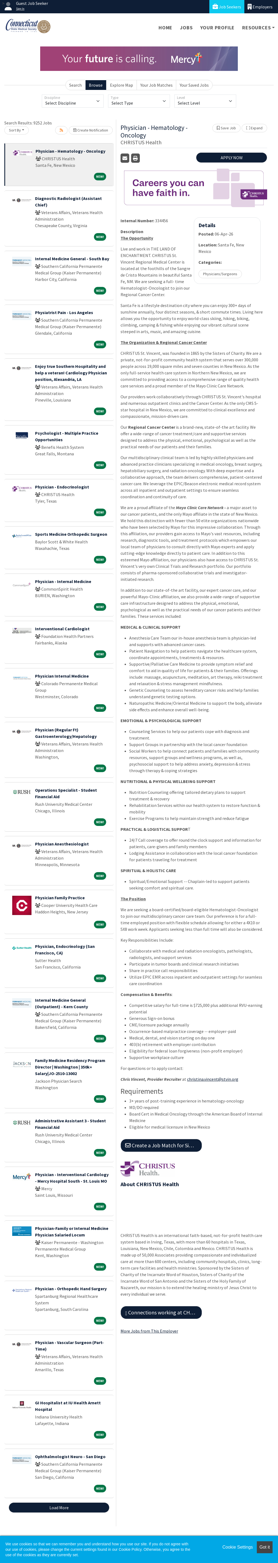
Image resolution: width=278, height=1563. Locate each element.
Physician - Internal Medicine (63, 581)
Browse (96, 85)
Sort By (15, 130)
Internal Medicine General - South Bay (72, 258)
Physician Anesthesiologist (62, 844)
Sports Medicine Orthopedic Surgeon (71, 534)
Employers (260, 6)
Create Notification (90, 130)
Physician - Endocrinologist (62, 487)
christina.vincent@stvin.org (212, 1079)
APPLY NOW (232, 157)
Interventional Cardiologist (62, 628)
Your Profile (217, 27)
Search (75, 85)
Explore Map (121, 85)
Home (165, 27)
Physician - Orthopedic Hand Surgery (71, 1288)
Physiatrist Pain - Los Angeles (64, 312)
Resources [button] (256, 27)
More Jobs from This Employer (149, 1331)
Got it (265, 1547)
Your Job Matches (156, 85)
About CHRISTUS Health (150, 1184)
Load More (59, 1507)
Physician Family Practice (60, 897)
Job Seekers (227, 6)
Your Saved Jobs (194, 85)
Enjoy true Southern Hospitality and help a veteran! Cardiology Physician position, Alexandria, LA (71, 373)
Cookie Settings (237, 1547)
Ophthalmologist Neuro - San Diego (70, 1456)
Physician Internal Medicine (62, 676)
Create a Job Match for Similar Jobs (163, 1145)
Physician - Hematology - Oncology (70, 151)
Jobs (186, 27)
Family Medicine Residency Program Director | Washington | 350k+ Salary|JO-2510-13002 (70, 1067)
